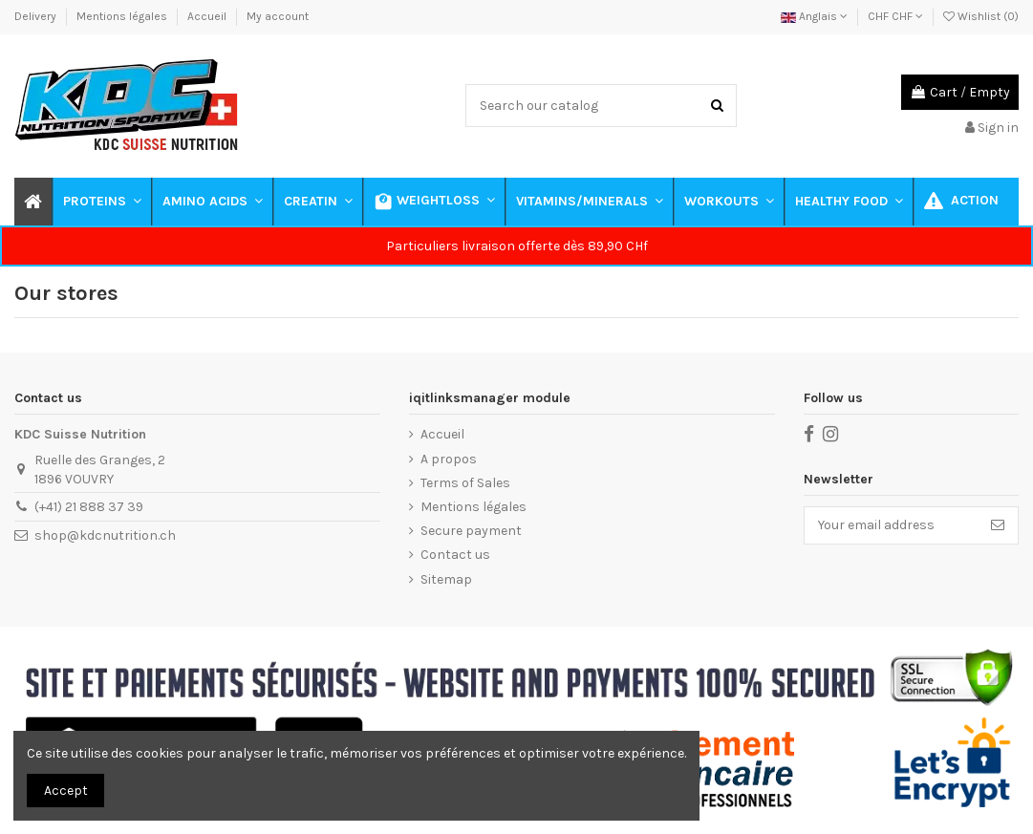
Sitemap (446, 579)
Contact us (455, 554)
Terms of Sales (465, 483)
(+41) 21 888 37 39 (88, 507)
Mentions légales (123, 16)
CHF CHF (895, 16)
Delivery (36, 16)
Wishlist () (981, 16)
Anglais (814, 16)
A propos (448, 459)
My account (278, 16)
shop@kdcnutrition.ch (105, 535)
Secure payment (471, 531)
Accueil (208, 16)
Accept (66, 790)
